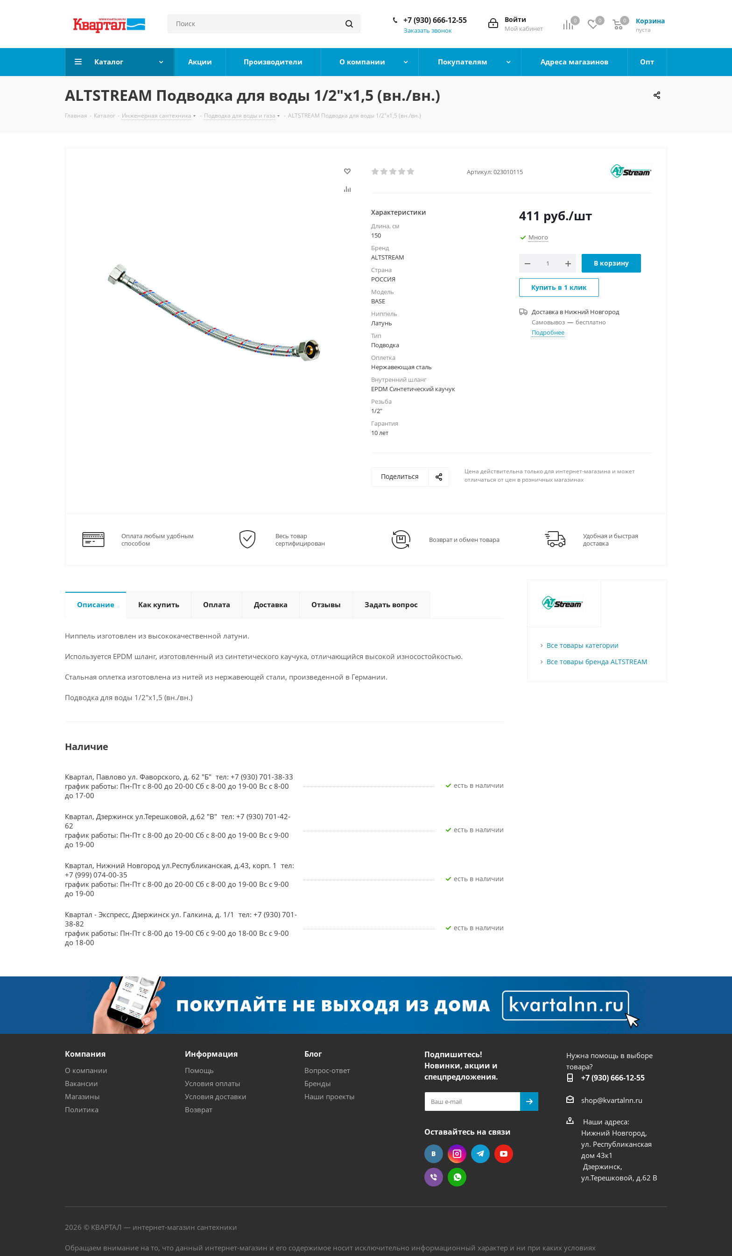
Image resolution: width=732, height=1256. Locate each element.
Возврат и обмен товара (464, 539)
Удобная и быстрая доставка (610, 539)
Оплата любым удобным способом (157, 539)
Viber (433, 1177)
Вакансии (81, 1083)
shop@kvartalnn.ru (611, 1100)
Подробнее (548, 332)
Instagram (457, 1153)
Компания (85, 1054)
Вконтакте (433, 1153)
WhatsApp (457, 1177)
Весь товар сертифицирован (300, 539)
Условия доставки (215, 1096)
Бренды (317, 1083)
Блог (313, 1054)
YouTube (503, 1153)
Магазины (82, 1096)
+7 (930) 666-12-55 (435, 20)
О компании (86, 1070)
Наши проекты (329, 1096)
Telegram (480, 1153)
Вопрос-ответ (327, 1070)
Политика (82, 1109)
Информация (211, 1054)
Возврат (198, 1109)
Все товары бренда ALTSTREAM (597, 661)
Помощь (199, 1070)
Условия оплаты (212, 1083)
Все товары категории (583, 645)
